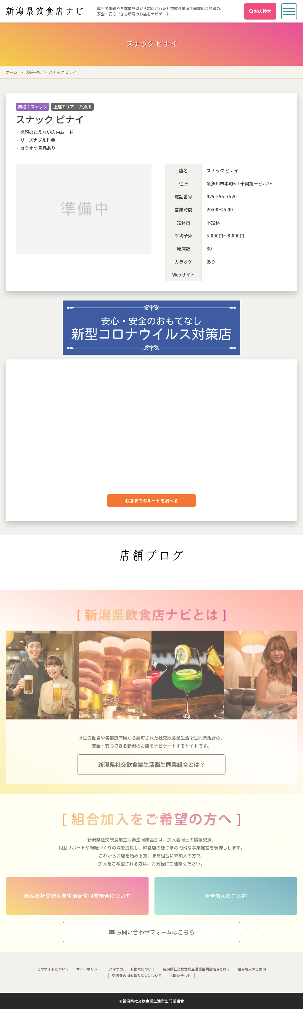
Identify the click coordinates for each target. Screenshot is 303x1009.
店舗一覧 (33, 72)
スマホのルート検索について (132, 968)
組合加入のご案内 (252, 968)
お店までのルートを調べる (151, 500)
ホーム (11, 72)
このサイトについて (53, 968)
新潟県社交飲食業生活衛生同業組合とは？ (196, 968)
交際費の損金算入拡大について (137, 975)
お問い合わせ (180, 975)
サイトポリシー (88, 968)
